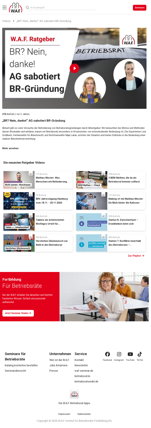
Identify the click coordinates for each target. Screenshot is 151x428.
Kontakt (79, 359)
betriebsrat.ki (82, 376)
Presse (53, 370)
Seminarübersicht (15, 370)
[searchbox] (62, 7)
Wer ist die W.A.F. (59, 359)
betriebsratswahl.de (86, 381)
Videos (6, 21)
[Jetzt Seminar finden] (18, 313)
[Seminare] (139, 8)
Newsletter (81, 365)
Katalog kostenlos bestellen (21, 365)
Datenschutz (84, 414)
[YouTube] (130, 354)
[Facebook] (108, 354)
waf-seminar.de (84, 370)
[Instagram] (119, 354)
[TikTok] (140, 354)
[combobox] (63, 7)
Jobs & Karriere (58, 365)
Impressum (64, 414)
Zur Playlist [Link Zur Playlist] (136, 256)
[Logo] (15, 7)
